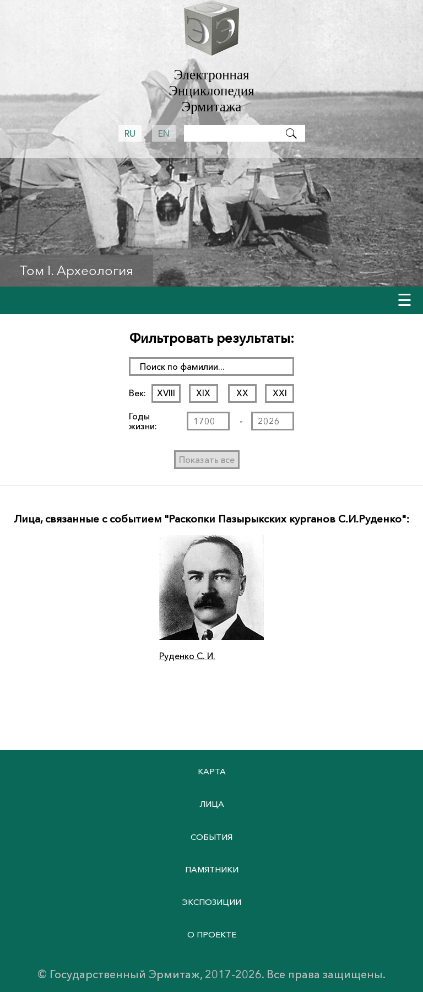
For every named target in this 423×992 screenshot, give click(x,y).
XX (242, 392)
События (211, 837)
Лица (211, 804)
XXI (280, 392)
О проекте (211, 934)
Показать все (207, 459)
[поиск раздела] (211, 366)
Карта (212, 771)
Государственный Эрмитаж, (126, 974)
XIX (203, 392)
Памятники (211, 869)
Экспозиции (211, 902)
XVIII (166, 392)
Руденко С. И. (187, 656)
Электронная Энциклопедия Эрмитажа (211, 90)
